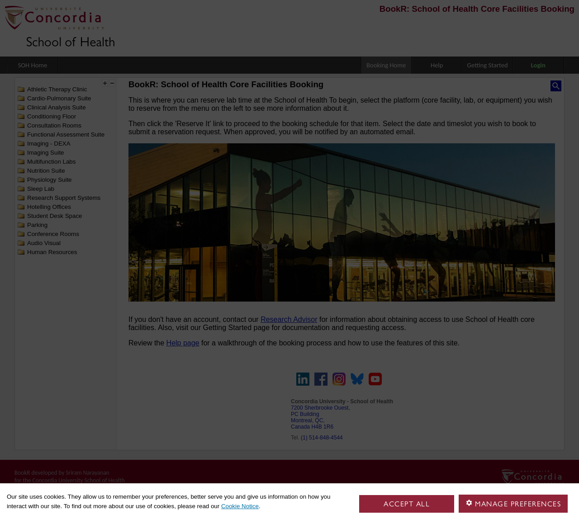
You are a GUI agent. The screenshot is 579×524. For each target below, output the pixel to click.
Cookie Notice (240, 506)
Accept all (407, 504)
